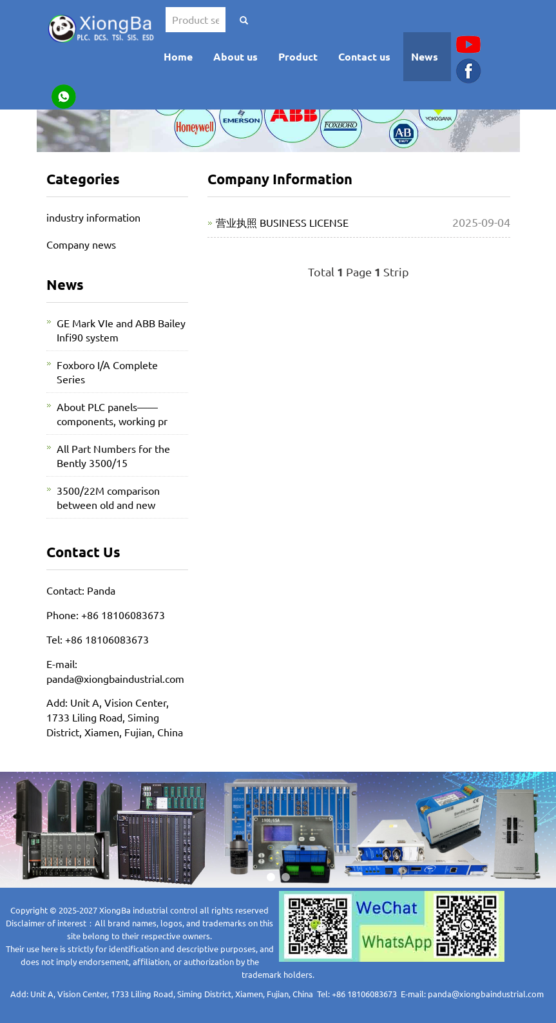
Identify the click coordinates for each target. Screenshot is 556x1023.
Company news (81, 244)
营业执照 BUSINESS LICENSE (282, 222)
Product (298, 56)
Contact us (364, 56)
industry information (93, 217)
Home (178, 56)
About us (235, 56)
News (424, 56)
